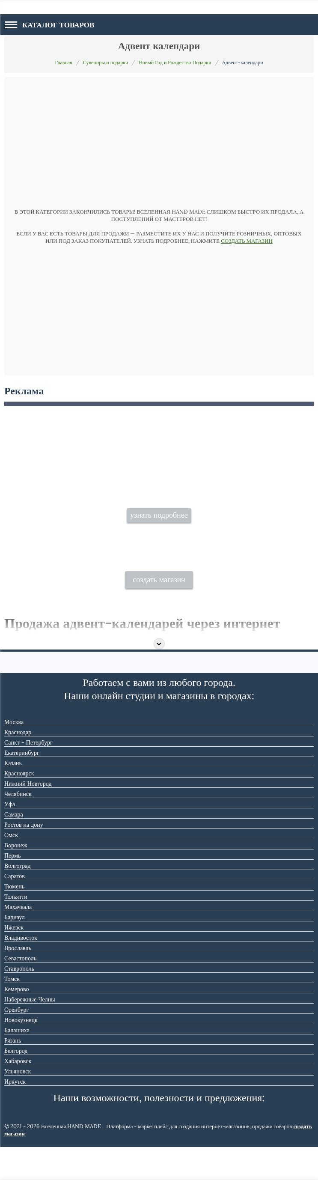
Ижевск (14, 960)
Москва (14, 755)
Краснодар (17, 765)
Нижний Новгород (28, 816)
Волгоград (17, 899)
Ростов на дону (23, 857)
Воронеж (15, 878)
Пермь (12, 888)
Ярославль (17, 981)
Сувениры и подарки (105, 62)
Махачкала (18, 940)
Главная (63, 62)
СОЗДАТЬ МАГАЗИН (247, 240)
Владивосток (20, 970)
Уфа (9, 837)
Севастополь (20, 991)
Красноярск (19, 806)
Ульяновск (17, 1104)
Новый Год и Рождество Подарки (175, 62)
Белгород (15, 1084)
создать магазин (159, 613)
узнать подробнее (158, 531)
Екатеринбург (21, 786)
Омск (11, 868)
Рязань (12, 1073)
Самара (13, 847)
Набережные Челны (29, 1032)
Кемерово (16, 1022)
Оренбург (16, 1042)
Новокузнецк (21, 1053)
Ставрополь (19, 1001)
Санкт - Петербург (28, 775)
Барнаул (14, 950)
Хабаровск (17, 1094)
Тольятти (15, 929)
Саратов (14, 909)
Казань (13, 796)
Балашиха (17, 1063)
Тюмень (14, 919)
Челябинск (18, 827)
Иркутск (15, 1114)
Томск (12, 1012)
